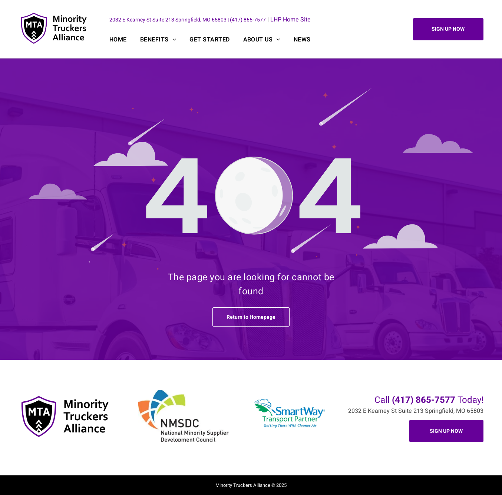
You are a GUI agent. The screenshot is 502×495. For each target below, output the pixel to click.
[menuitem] (124, 39)
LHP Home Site (290, 19)
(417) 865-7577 (248, 20)
